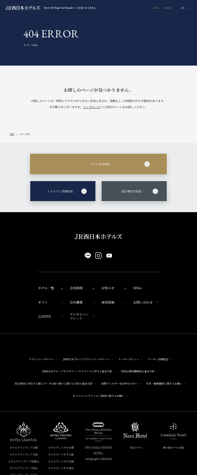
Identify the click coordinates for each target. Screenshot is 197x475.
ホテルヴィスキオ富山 (61, 468)
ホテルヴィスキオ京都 (61, 447)
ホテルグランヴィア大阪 (23, 454)
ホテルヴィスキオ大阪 (61, 454)
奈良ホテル (136, 447)
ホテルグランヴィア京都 (23, 447)
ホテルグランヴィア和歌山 (23, 461)
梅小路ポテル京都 (173, 447)
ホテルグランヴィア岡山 (23, 468)
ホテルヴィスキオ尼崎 (61, 461)
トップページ (91, 107)
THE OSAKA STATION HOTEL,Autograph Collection (98, 453)
